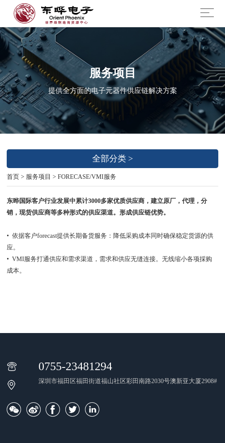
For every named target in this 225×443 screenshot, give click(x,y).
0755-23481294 (75, 366)
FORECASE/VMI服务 (87, 176)
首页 (13, 176)
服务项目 (38, 176)
